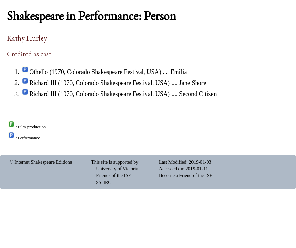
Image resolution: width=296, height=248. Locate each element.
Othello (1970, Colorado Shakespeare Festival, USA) (95, 71)
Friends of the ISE (113, 175)
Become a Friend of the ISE (185, 175)
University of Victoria (117, 168)
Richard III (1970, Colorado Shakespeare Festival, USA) (99, 82)
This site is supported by (114, 162)
